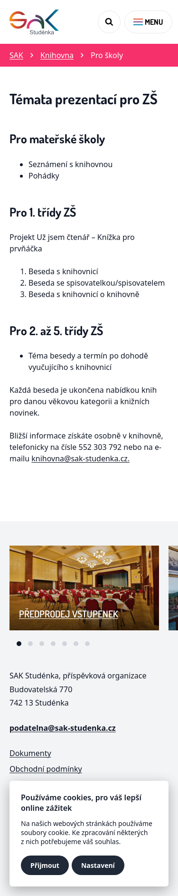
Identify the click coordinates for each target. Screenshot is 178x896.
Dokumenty (30, 753)
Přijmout (44, 865)
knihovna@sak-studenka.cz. (80, 458)
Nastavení (98, 865)
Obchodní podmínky (45, 769)
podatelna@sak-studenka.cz (62, 728)
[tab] (19, 643)
